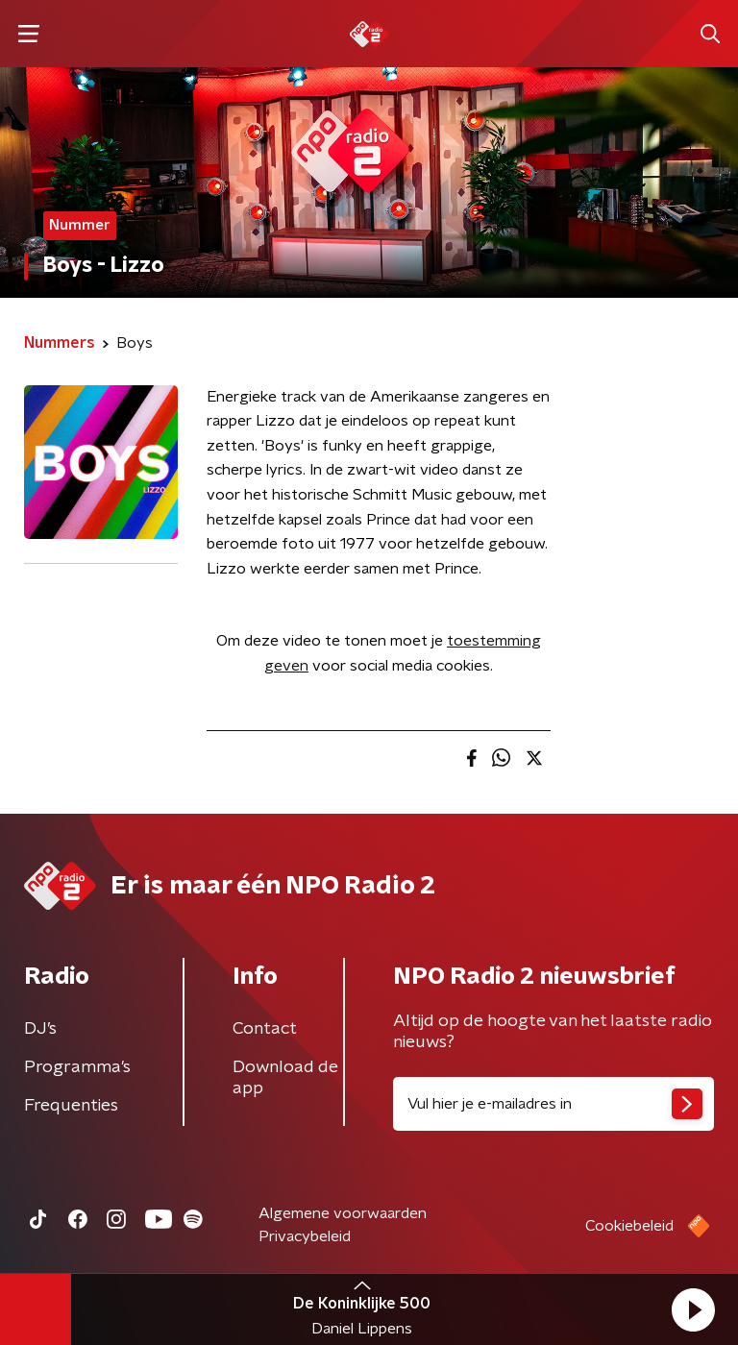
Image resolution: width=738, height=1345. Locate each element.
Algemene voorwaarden (342, 1213)
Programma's (77, 1067)
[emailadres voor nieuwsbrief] (553, 1104)
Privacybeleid (304, 1236)
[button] (693, 1309)
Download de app (285, 1078)
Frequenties (71, 1105)
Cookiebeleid (629, 1226)
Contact (265, 1029)
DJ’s (40, 1029)
